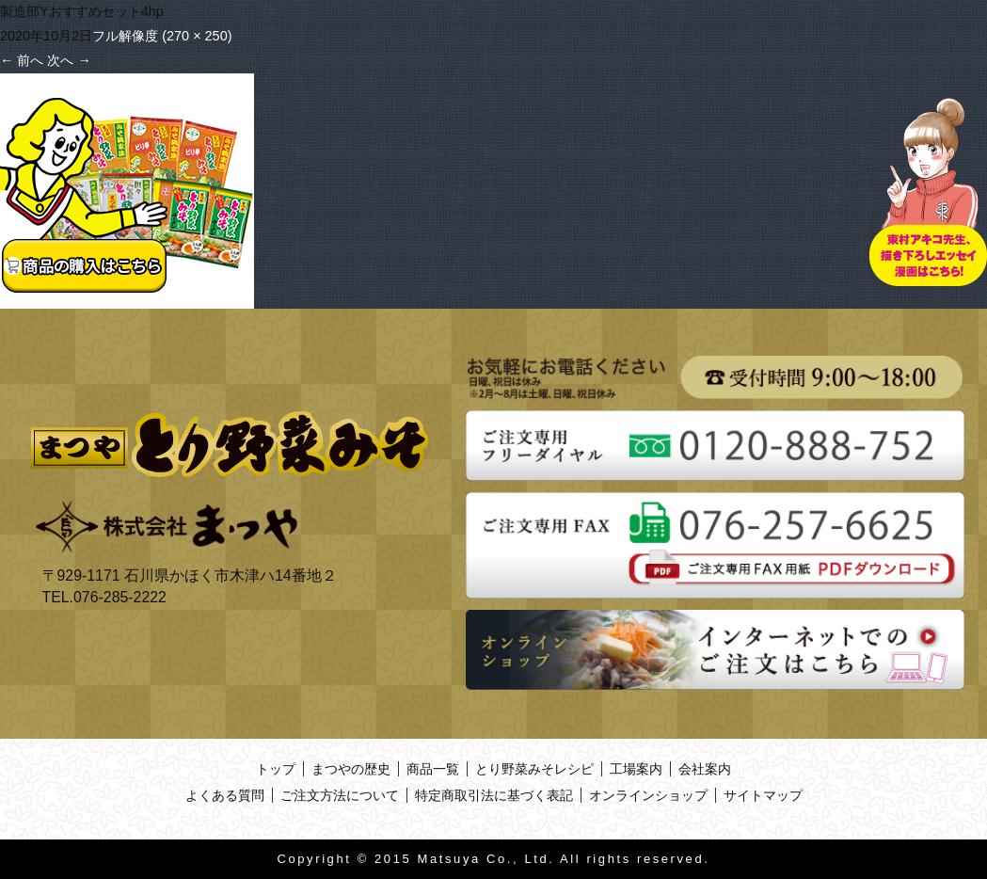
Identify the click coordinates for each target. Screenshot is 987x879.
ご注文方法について (339, 795)
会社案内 (704, 768)
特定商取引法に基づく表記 (494, 795)
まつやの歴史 (350, 768)
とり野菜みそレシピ (534, 768)
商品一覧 (432, 768)
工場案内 (636, 768)
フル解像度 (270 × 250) (161, 35)
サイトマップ (763, 795)
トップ (275, 768)
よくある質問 (224, 795)
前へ (21, 60)
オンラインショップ (648, 795)
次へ (68, 60)
